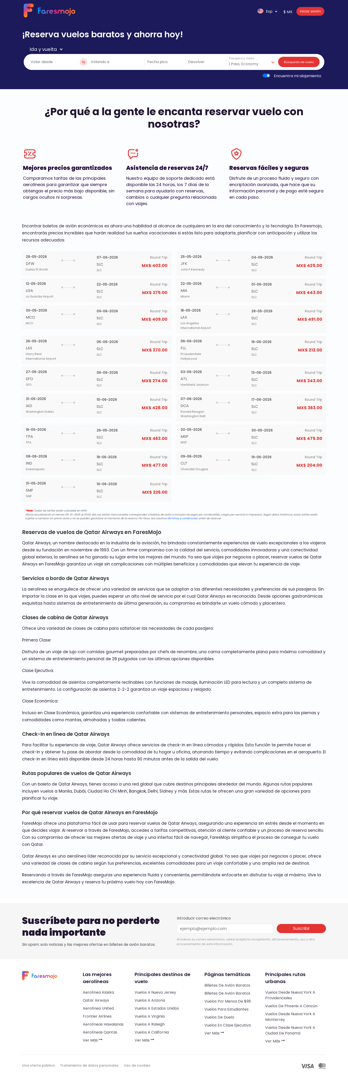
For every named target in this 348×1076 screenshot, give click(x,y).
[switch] (266, 75)
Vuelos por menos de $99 (227, 1001)
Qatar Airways (96, 1000)
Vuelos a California (152, 1032)
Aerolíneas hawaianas (103, 1024)
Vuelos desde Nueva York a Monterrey (290, 1016)
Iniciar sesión (310, 11)
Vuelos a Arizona (150, 1000)
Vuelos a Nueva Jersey (155, 992)
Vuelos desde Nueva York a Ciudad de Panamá (290, 1030)
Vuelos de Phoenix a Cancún (291, 1006)
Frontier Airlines (97, 1016)
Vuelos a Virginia (150, 1016)
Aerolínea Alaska (98, 992)
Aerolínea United (98, 1008)
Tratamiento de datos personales (89, 1065)
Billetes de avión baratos (227, 985)
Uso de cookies (137, 1065)
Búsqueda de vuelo (299, 62)
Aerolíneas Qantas (100, 1032)
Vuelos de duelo (219, 1017)
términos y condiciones (182, 518)
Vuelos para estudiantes (226, 1009)
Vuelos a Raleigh (150, 1024)
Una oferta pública (38, 1065)
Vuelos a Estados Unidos (157, 1008)
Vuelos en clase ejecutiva (227, 1025)
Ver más (92, 1040)
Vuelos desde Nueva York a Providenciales (290, 995)
